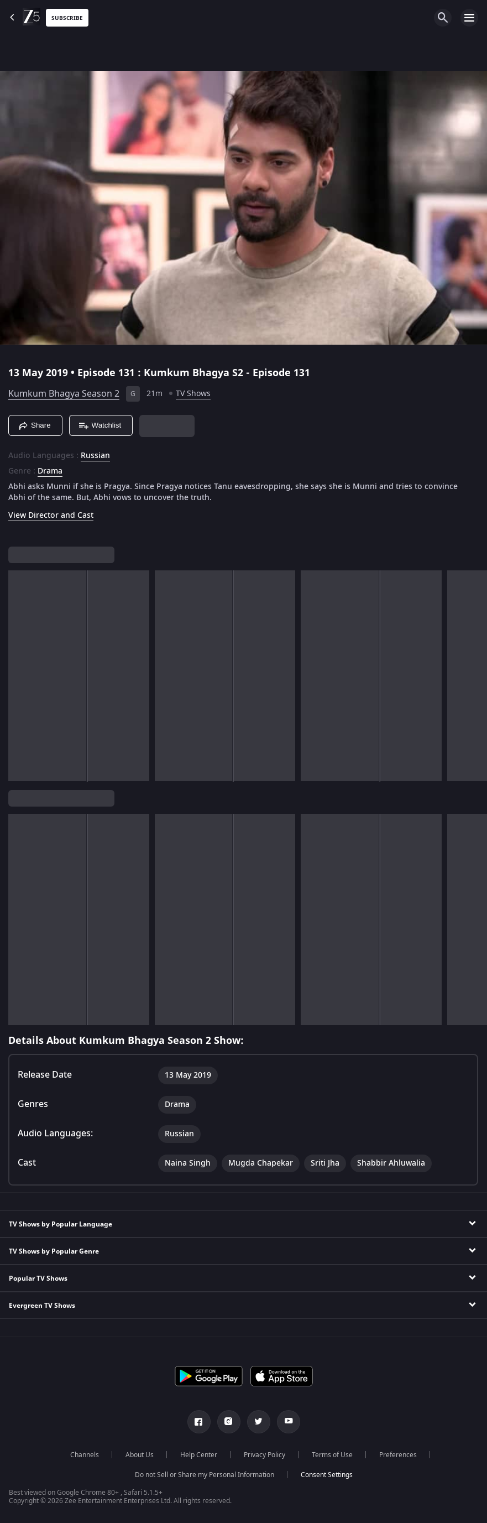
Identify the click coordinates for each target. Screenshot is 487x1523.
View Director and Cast (50, 515)
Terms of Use (332, 1455)
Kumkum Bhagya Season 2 (63, 394)
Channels (84, 1455)
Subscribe (67, 18)
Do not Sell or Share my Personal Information (204, 1475)
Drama (50, 471)
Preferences (398, 1455)
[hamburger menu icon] (469, 18)
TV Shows (193, 393)
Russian (95, 455)
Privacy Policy (264, 1455)
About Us (139, 1455)
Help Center (198, 1455)
